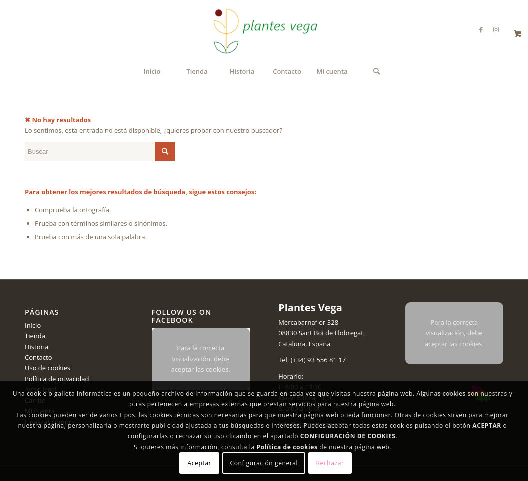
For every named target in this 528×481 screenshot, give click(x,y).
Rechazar (330, 463)
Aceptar (199, 463)
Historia (36, 347)
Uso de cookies (47, 368)
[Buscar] (376, 71)
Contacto (38, 357)
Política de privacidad (57, 379)
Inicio (33, 325)
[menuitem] (151, 71)
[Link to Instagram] (495, 29)
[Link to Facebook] (480, 29)
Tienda (35, 336)
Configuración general (264, 463)
